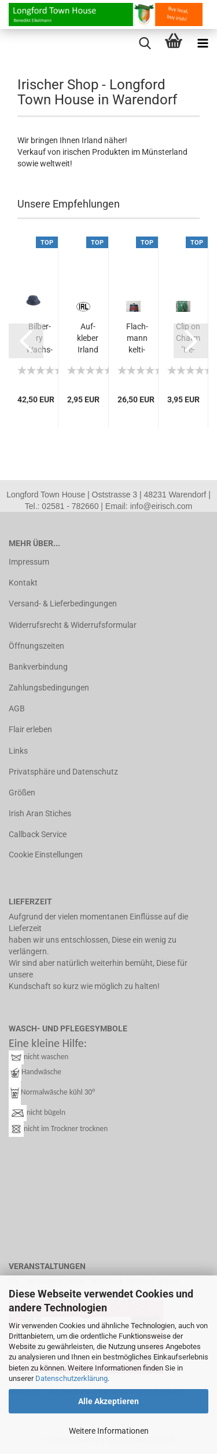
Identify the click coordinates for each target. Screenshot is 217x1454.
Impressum (29, 561)
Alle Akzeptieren (108, 1401)
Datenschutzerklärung (71, 1378)
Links (18, 750)
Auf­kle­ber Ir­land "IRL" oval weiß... (88, 338)
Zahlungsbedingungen (49, 687)
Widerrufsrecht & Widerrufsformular (73, 625)
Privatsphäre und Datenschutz (63, 771)
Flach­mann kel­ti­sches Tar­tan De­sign (137, 338)
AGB (17, 708)
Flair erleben (30, 729)
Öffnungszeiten (36, 645)
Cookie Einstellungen (46, 854)
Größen (22, 792)
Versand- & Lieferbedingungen (63, 603)
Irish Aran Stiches (40, 813)
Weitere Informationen (109, 1430)
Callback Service (38, 834)
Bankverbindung (38, 666)
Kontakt (23, 582)
